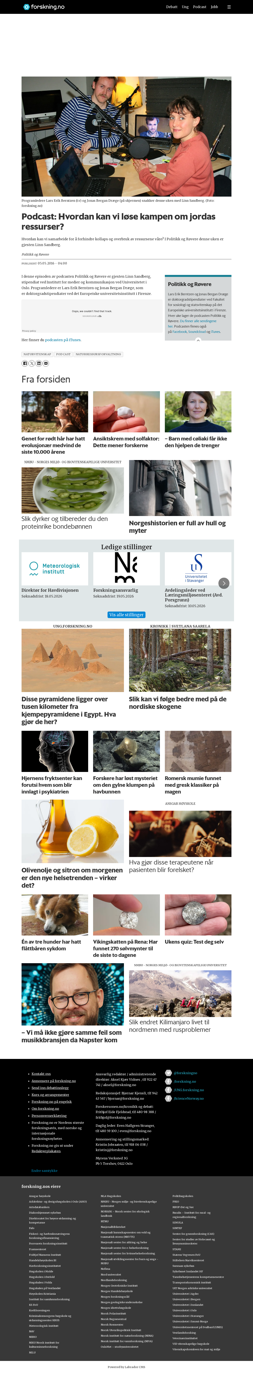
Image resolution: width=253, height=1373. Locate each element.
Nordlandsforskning (114, 1280)
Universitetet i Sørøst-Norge (190, 1321)
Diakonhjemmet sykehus (45, 1212)
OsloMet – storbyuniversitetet (120, 1346)
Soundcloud (197, 331)
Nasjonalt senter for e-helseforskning (125, 1247)
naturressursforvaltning (98, 354)
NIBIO (33, 1336)
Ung (185, 7)
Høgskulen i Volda (40, 1282)
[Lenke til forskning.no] (89, 5)
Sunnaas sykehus (183, 1265)
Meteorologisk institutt (44, 1325)
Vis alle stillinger (126, 614)
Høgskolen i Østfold (42, 1276)
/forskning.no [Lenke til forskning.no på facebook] (185, 1081)
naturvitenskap (37, 354)
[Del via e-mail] (45, 363)
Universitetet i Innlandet (188, 1304)
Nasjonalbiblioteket (113, 1226)
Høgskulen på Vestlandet (45, 1288)
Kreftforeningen (39, 1310)
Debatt (171, 7)
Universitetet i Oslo (185, 1310)
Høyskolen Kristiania (42, 1293)
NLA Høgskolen (111, 1196)
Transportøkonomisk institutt (192, 1282)
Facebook (180, 331)
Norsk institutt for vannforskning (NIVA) (127, 1341)
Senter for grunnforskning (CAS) (193, 1233)
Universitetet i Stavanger (188, 1315)
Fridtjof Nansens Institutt (45, 1254)
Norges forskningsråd (115, 1296)
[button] (223, 583)
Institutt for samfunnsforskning (49, 1299)
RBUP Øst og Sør (183, 1207)
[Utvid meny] (229, 7)
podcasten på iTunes (63, 340)
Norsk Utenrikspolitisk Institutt (121, 1330)
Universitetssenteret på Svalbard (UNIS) (198, 1327)
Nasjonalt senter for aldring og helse (124, 1242)
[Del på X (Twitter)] (31, 363)
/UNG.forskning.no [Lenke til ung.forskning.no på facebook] (189, 1090)
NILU (32, 1352)
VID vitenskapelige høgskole (191, 1343)
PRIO (176, 1201)
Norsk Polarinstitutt (113, 1313)
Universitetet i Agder (186, 1293)
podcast (63, 354)
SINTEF (177, 1228)
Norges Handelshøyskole (117, 1291)
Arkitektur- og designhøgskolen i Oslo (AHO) (58, 1201)
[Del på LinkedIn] (38, 363)
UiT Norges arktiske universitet (192, 1288)
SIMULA (178, 1222)
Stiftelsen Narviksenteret (188, 1260)
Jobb (214, 7)
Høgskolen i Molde (41, 1271)
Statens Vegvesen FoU (186, 1254)
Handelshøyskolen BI (42, 1260)
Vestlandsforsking (184, 1332)
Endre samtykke (44, 1171)
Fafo (31, 1228)
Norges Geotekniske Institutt (119, 1285)
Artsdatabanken (39, 1207)
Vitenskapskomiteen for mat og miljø (196, 1349)
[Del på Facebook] (25, 363)
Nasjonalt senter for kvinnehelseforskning (128, 1253)
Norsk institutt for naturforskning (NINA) (127, 1335)
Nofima (105, 1268)
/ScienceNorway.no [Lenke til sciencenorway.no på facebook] (189, 1098)
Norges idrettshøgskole (116, 1307)
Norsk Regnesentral (113, 1319)
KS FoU (33, 1304)
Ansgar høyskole (40, 1196)
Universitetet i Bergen (186, 1299)
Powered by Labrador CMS (126, 1367)
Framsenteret (37, 1249)
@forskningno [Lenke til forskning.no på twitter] (185, 1073)
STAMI (177, 1249)
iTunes (215, 331)
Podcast (199, 7)
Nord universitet (111, 1274)
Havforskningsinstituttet (45, 1265)
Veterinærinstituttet (185, 1338)
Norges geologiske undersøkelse (122, 1302)
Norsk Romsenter (112, 1324)
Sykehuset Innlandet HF (188, 1271)
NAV (31, 1331)
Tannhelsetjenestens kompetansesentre (198, 1276)
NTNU (105, 1221)
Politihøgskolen (183, 1196)
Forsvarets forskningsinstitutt (48, 1243)
